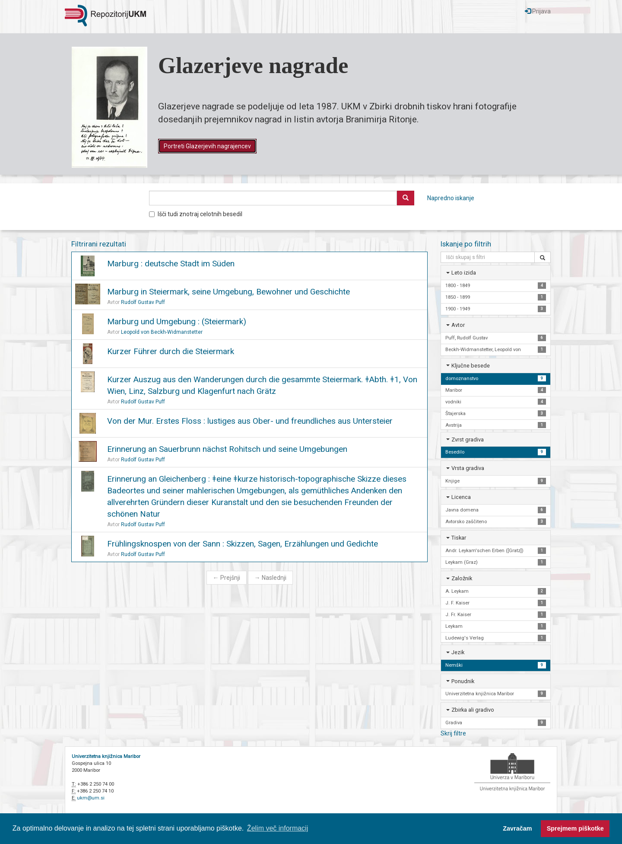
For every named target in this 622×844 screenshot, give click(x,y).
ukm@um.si (91, 798)
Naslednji (270, 577)
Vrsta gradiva (467, 468)
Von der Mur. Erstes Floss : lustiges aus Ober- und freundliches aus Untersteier (250, 421)
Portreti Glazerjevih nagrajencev (207, 146)
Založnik (461, 578)
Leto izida (463, 272)
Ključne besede (470, 365)
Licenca (461, 497)
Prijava (538, 11)
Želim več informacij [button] (277, 828)
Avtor (458, 325)
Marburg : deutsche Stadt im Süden (171, 264)
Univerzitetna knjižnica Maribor (106, 756)
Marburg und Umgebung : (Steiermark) (176, 321)
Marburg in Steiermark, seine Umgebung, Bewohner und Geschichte (228, 292)
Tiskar (458, 537)
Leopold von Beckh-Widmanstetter (162, 332)
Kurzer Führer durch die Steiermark (170, 351)
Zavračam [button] (517, 828)
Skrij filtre (453, 733)
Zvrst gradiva (467, 439)
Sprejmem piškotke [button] (575, 828)
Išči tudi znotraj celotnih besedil (195, 214)
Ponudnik (462, 681)
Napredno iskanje (450, 198)
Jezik (457, 652)
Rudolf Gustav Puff (143, 302)
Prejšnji (226, 577)
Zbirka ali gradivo (472, 710)
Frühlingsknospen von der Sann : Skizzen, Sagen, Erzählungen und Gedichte (242, 544)
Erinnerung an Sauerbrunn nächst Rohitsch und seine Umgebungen (227, 449)
